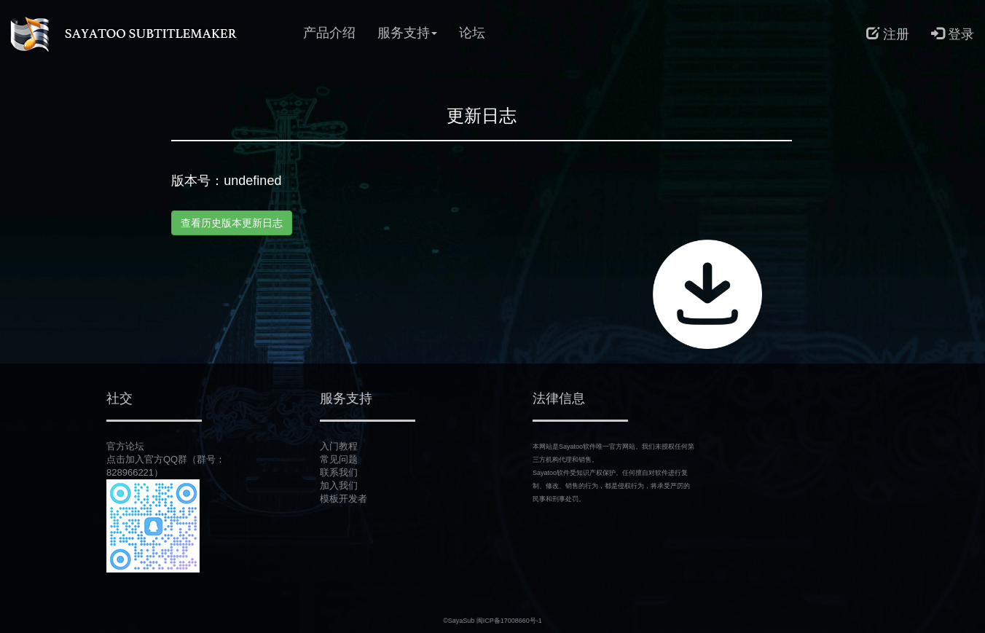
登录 (952, 34)
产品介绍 (329, 32)
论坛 (472, 32)
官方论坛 (125, 446)
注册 (887, 34)
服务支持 (407, 32)
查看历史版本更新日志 (232, 223)
